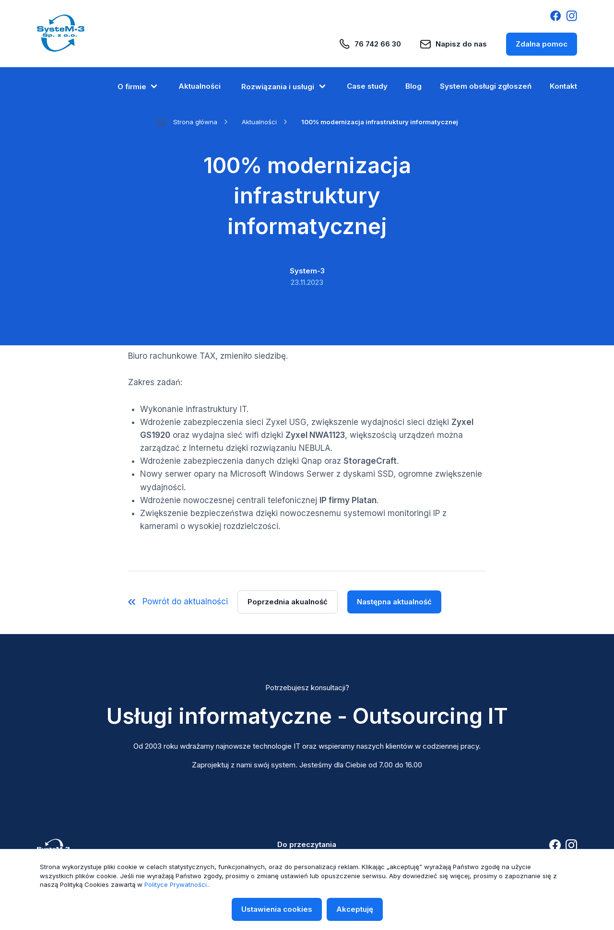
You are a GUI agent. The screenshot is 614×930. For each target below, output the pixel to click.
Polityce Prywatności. (176, 884)
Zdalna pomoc (541, 43)
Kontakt (563, 86)
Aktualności (199, 86)
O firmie (137, 86)
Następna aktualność (394, 601)
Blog (413, 86)
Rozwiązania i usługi (283, 86)
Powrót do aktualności (178, 601)
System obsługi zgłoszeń (485, 86)
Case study (367, 86)
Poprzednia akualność (288, 601)
